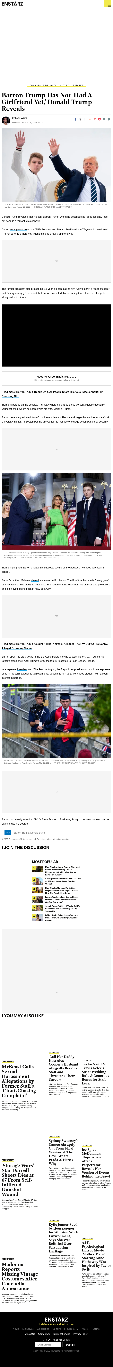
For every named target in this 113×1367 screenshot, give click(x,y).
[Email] (104, 119)
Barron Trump (50, 216)
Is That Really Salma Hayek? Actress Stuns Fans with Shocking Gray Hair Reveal (61, 917)
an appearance (18, 229)
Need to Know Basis (50, 376)
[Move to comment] (109, 119)
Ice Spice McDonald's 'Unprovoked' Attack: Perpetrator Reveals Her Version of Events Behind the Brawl (96, 1163)
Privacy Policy (80, 1333)
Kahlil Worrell (21, 118)
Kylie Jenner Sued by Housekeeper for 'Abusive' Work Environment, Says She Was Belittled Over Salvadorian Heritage (63, 1238)
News (16, 1328)
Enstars (12, 3)
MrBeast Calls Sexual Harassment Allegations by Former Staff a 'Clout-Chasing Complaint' (19, 1081)
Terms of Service (61, 1333)
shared (35, 580)
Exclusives (28, 1328)
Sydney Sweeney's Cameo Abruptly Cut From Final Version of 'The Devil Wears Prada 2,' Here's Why (63, 1152)
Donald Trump (10, 216)
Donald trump (38, 832)
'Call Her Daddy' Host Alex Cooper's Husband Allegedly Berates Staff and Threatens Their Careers (63, 1068)
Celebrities (35, 85)
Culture (56, 1328)
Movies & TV (54, 1137)
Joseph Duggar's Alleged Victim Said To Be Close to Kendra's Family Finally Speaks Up (62, 908)
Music (85, 1328)
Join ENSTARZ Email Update (56, 1339)
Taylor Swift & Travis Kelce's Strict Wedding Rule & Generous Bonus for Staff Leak (95, 1073)
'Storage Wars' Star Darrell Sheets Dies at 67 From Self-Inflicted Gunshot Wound (63, 881)
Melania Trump (62, 409)
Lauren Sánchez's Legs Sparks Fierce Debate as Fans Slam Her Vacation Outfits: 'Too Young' (61, 899)
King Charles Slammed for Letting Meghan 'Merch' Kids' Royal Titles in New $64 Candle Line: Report (61, 890)
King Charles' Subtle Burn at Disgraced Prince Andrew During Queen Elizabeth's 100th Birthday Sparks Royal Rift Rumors (62, 871)
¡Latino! (96, 1328)
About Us (30, 1333)
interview (22, 669)
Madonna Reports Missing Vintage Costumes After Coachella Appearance (20, 1276)
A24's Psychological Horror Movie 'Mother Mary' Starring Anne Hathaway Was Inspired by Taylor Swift (96, 1256)
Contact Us (44, 1333)
